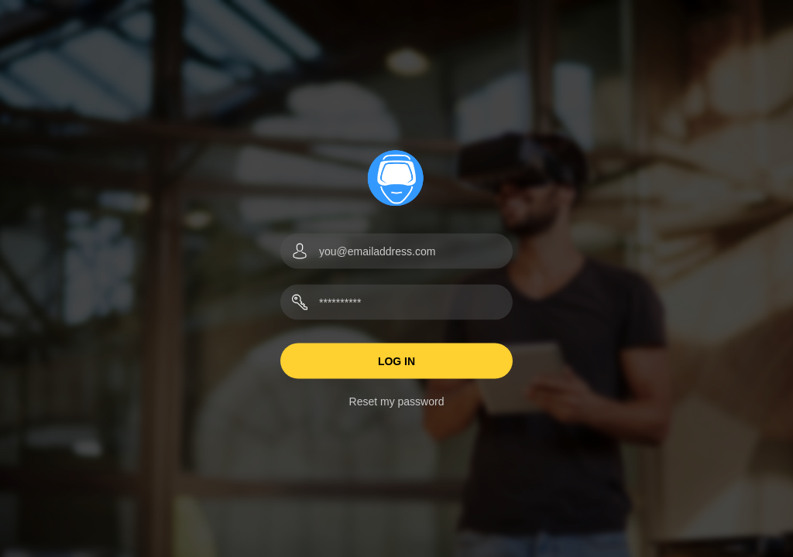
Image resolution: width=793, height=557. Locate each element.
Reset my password (397, 401)
